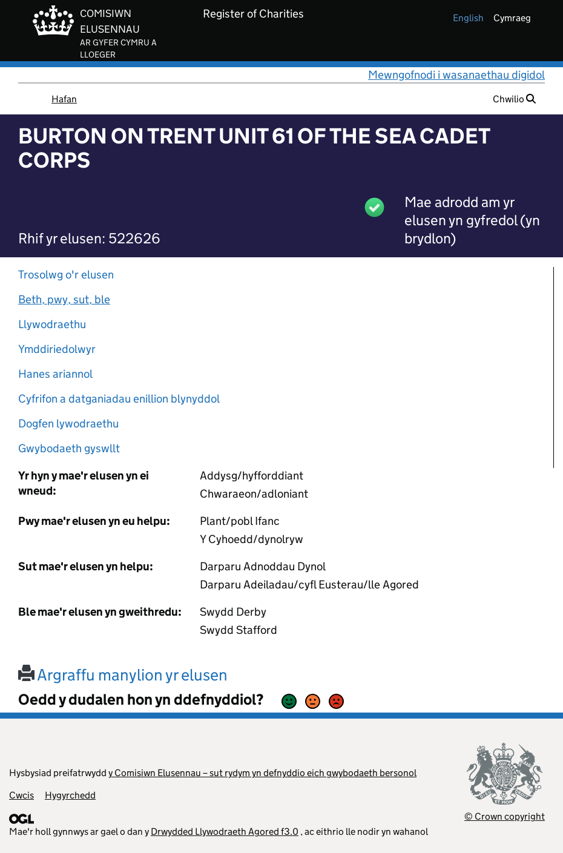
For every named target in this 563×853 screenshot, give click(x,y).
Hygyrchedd (70, 795)
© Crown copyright (504, 816)
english (468, 18)
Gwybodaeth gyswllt (69, 448)
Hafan (64, 99)
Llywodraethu (52, 324)
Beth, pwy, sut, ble (64, 299)
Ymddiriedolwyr (57, 349)
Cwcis (21, 795)
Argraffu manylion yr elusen (123, 675)
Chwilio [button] (514, 99)
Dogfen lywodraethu (68, 423)
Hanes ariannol (55, 374)
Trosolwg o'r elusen (66, 275)
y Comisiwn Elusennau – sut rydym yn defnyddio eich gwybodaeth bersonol (262, 773)
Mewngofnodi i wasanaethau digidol (456, 75)
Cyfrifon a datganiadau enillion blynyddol (119, 399)
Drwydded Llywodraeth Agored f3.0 (224, 831)
